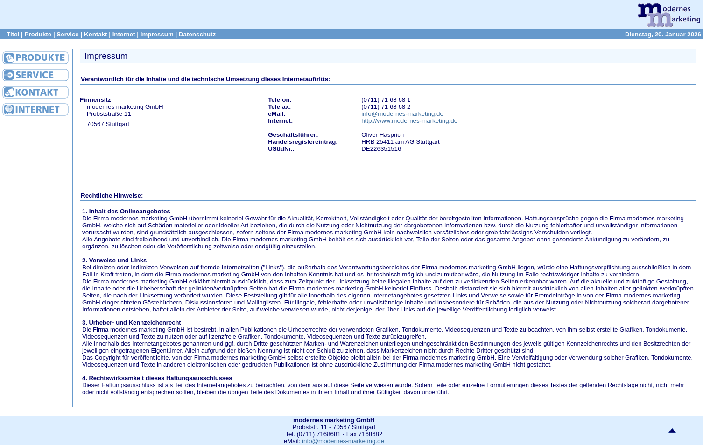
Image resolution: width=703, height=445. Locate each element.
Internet (123, 34)
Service (67, 34)
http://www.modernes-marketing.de (409, 120)
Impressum (157, 34)
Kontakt (95, 34)
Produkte (37, 34)
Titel (13, 34)
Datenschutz (197, 34)
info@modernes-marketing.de (402, 113)
